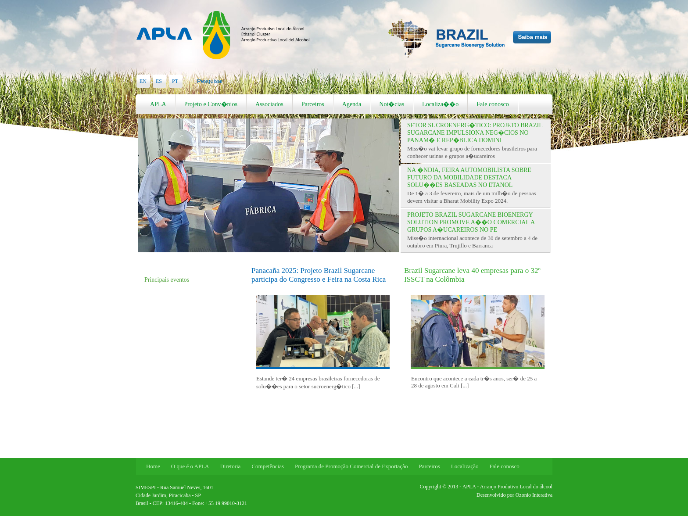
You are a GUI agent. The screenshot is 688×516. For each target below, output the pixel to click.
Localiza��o (440, 104)
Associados (269, 104)
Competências (267, 466)
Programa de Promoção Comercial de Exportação (351, 466)
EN (143, 81)
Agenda (352, 104)
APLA (158, 104)
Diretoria (230, 466)
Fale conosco (493, 104)
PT (175, 81)
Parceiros (312, 104)
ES (159, 81)
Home (153, 466)
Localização (465, 466)
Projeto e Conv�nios (210, 104)
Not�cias (391, 104)
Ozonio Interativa (534, 495)
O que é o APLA (190, 466)
